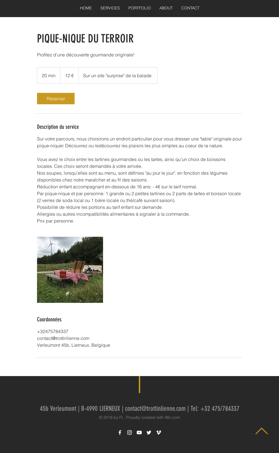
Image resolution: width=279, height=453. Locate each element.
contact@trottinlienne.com (155, 409)
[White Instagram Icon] (129, 432)
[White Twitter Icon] (149, 432)
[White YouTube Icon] (139, 432)
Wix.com (172, 417)
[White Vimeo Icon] (158, 432)
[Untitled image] (70, 270)
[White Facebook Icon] (120, 432)
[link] (56, 98)
